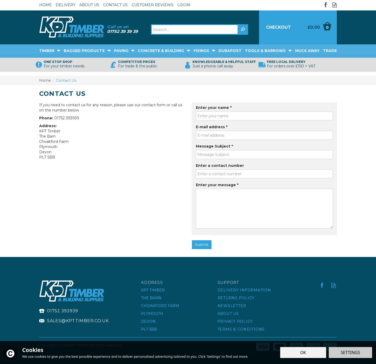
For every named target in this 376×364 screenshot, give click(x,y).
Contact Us (115, 5)
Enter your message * (217, 185)
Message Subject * (214, 146)
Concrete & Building (161, 50)
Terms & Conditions (241, 329)
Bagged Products (84, 50)
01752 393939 (62, 310)
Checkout (278, 27)
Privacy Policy (235, 321)
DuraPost (230, 50)
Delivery (65, 5)
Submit (201, 244)
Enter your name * (214, 107)
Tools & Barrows (265, 50)
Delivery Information (244, 290)
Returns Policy (236, 298)
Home (45, 5)
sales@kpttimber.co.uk (78, 320)
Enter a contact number (220, 165)
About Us (228, 313)
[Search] (195, 29)
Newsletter (232, 305)
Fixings (201, 50)
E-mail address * (211, 127)
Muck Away (307, 50)
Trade (330, 50)
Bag (317, 27)
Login (183, 5)
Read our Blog (334, 5)
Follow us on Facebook (325, 5)
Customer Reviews (152, 5)
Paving (121, 50)
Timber (46, 50)
